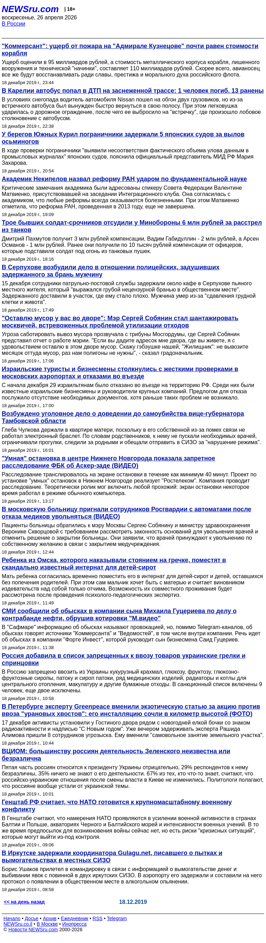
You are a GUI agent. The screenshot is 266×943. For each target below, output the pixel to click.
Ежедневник (74, 918)
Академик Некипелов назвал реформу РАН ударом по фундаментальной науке (124, 179)
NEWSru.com (30, 9)
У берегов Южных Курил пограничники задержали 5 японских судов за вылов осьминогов (123, 138)
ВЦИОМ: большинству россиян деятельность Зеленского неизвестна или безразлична (116, 755)
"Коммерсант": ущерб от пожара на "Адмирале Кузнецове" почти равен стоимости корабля (130, 50)
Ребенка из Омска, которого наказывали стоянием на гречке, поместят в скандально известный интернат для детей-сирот (114, 564)
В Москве (47, 924)
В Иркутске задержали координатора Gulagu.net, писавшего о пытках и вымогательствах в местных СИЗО (112, 857)
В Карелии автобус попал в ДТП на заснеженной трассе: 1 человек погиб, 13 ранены (133, 90)
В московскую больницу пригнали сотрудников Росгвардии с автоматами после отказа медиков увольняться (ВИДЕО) (126, 513)
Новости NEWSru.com (33, 929)
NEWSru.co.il (17, 924)
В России (13, 24)
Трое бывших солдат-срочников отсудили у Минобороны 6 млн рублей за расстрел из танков (132, 226)
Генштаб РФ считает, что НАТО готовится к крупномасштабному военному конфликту (117, 806)
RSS (97, 918)
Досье (31, 918)
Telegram (117, 918)
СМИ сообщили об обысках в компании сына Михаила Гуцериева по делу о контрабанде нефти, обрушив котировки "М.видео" (119, 615)
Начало (11, 918)
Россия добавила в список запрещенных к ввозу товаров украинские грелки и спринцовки (124, 659)
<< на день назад (24, 902)
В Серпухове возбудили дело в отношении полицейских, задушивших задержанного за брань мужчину (111, 271)
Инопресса (74, 924)
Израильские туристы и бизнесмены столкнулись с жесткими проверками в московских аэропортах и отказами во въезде (120, 373)
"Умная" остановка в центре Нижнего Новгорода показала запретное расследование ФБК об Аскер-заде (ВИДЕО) (108, 462)
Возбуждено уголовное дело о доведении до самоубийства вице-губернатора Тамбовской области (123, 417)
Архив (49, 918)
